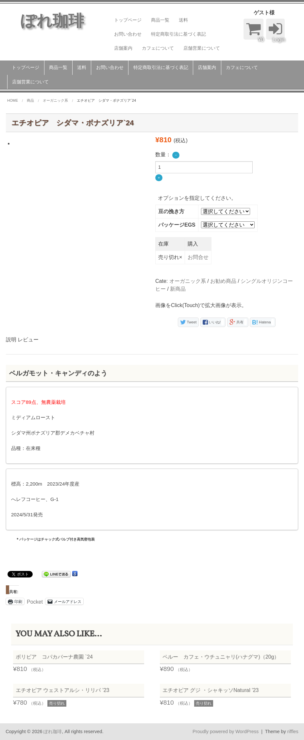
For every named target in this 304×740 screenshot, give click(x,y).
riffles (292, 731)
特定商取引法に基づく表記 (178, 34)
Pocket (35, 602)
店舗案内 (123, 48)
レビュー (28, 339)
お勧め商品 (223, 281)
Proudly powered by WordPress (226, 731)
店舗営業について (201, 48)
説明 (11, 339)
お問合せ (198, 257)
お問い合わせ (128, 34)
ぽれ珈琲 (52, 731)
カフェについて (158, 48)
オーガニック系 (187, 281)
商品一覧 (160, 20)
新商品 (178, 289)
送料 (183, 20)
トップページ (128, 20)
